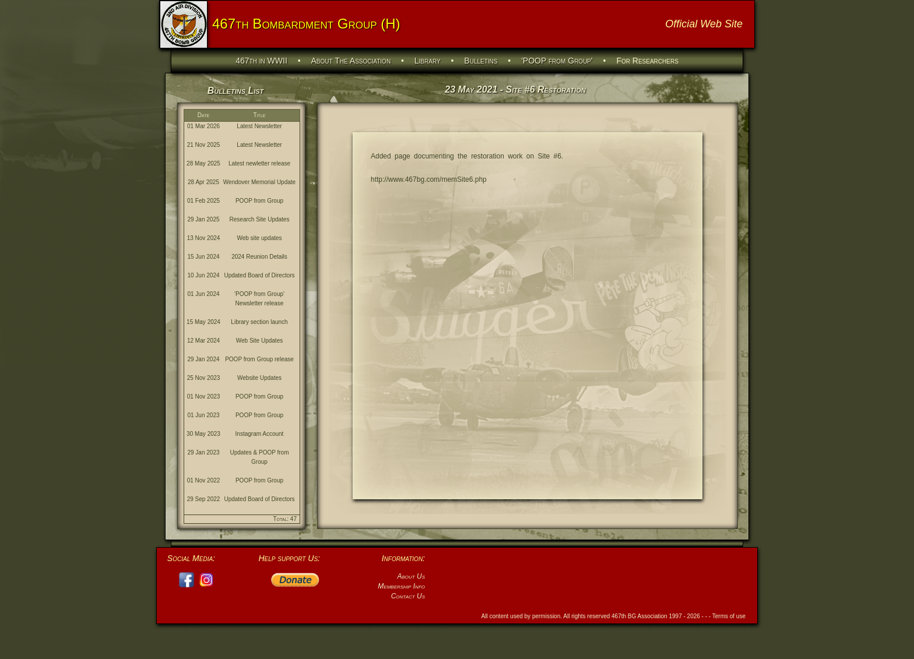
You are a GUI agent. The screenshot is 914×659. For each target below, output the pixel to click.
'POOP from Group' (557, 60)
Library (427, 60)
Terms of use (729, 616)
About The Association (351, 60)
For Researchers (647, 60)
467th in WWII (261, 60)
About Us (411, 576)
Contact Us (408, 596)
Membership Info (401, 586)
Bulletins (480, 60)
